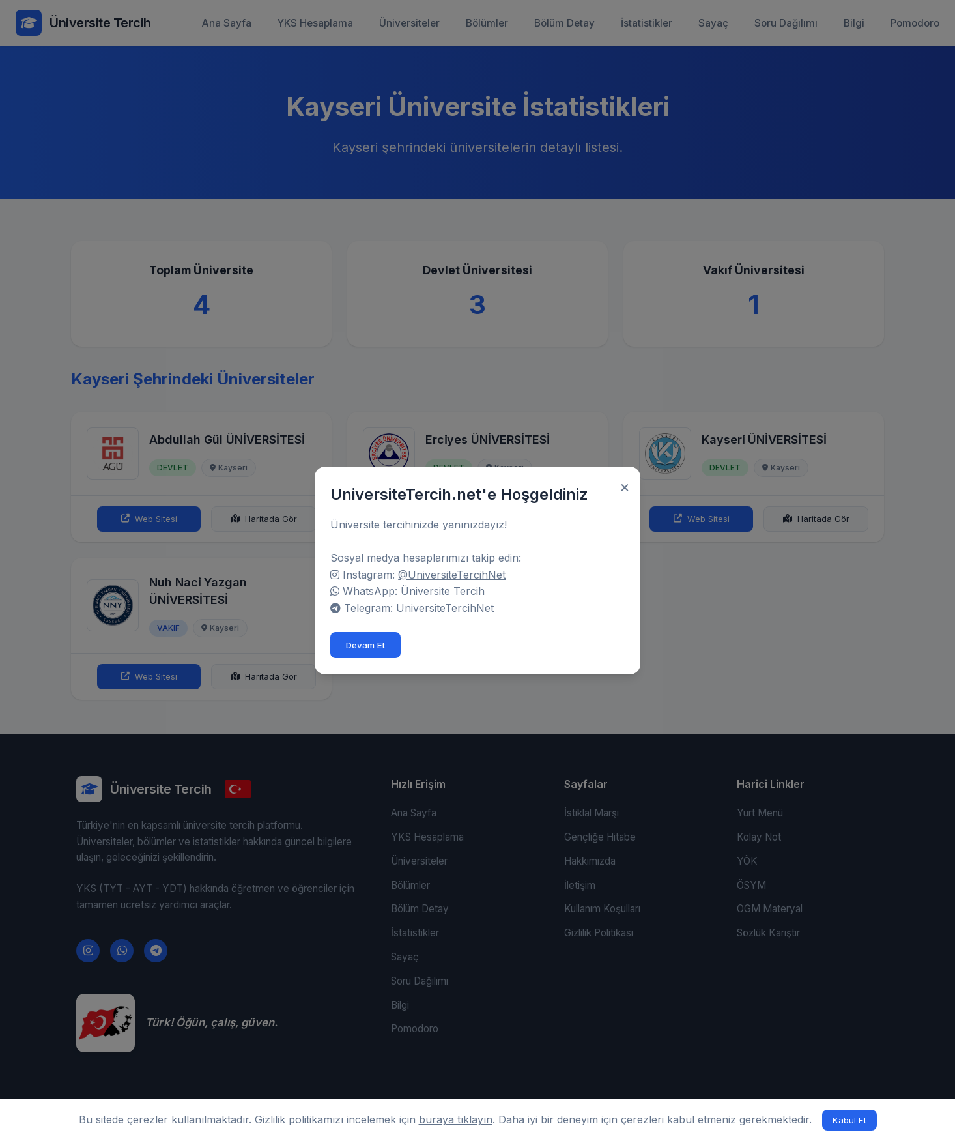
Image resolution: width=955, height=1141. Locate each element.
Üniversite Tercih (448, 591)
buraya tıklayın (455, 1119)
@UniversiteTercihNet (457, 574)
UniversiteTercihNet (450, 607)
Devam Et (370, 645)
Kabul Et (849, 1120)
